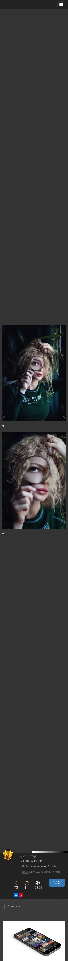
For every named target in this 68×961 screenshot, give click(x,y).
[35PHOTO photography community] (17, 4)
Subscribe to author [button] (57, 882)
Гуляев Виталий (31, 861)
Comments (14, 906)
